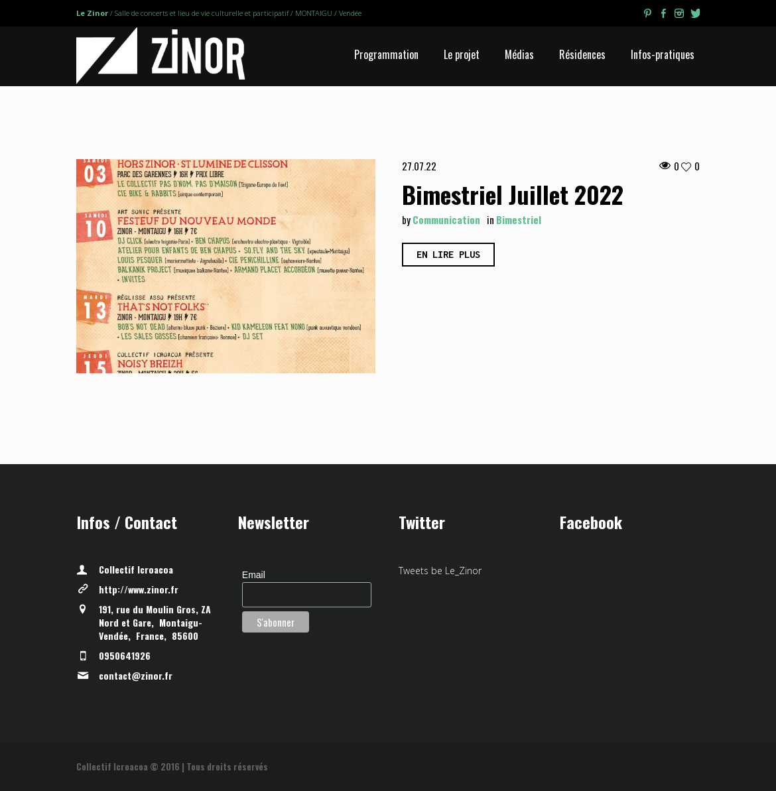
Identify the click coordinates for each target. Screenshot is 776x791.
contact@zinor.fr (135, 675)
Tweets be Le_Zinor (440, 570)
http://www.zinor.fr (138, 589)
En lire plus (448, 254)
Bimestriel (518, 219)
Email (253, 575)
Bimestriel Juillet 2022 (512, 194)
